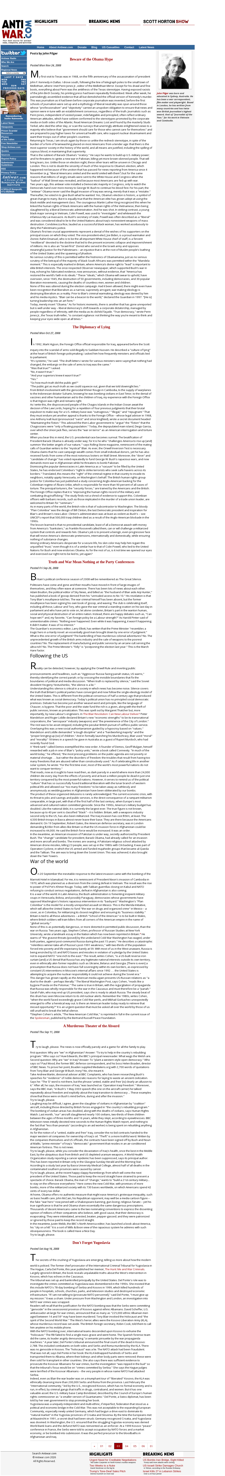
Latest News (146, 47)
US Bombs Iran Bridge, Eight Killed (163, 1459)
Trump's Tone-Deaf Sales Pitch (107, 1471)
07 (151, 1446)
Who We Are (7, 62)
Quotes (5, 151)
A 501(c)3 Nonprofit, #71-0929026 (11, 190)
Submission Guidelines (7, 163)
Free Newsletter (9, 143)
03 (118, 1446)
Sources (5, 155)
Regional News (9, 70)
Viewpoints (7, 127)
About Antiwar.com (61, 47)
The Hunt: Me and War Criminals (124, 1269)
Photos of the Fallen (7, 138)
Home (40, 47)
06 (143, 1446)
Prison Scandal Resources (9, 132)
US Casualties (111, 47)
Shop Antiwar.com (11, 147)
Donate (82, 47)
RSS (3, 169)
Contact (129, 47)
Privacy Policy (8, 172)
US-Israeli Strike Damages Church (163, 1465)
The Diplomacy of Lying (91, 327)
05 (135, 1446)
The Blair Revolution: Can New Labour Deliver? (111, 714)
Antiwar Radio (8, 58)
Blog (94, 47)
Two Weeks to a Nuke (102, 1465)
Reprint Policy (8, 158)
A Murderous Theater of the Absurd (91, 1026)
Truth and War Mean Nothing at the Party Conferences (91, 562)
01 (101, 1446)
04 (126, 1446)
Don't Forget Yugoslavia (91, 1243)
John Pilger (163, 93)
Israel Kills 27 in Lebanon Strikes (162, 1471)
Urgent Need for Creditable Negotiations (112, 1459)
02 (110, 1446)
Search (5, 66)
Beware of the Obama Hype (91, 59)
